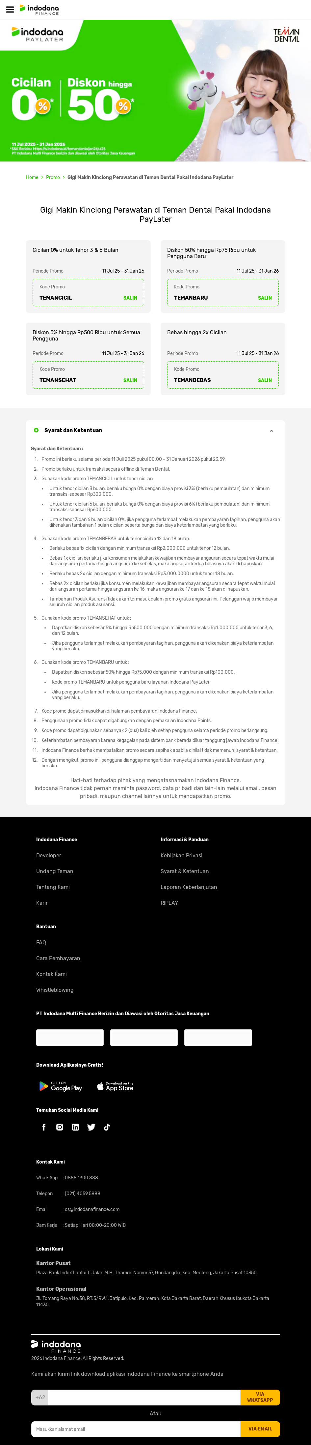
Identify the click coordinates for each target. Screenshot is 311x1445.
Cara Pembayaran (58, 958)
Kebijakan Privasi (181, 855)
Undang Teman (54, 871)
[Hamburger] (10, 10)
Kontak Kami (51, 974)
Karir (42, 903)
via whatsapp (260, 1397)
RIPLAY (169, 903)
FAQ (41, 942)
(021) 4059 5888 (82, 1193)
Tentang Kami (53, 887)
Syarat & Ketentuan (185, 871)
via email (260, 1429)
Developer (48, 855)
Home (32, 177)
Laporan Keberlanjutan (189, 887)
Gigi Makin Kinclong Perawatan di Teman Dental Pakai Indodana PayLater (150, 177)
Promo (53, 177)
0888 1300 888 (81, 1178)
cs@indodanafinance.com (91, 1209)
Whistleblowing (55, 990)
